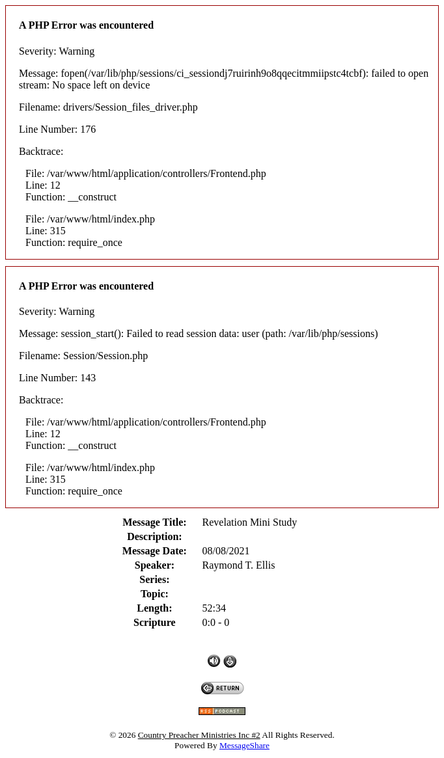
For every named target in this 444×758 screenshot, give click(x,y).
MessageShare (244, 745)
